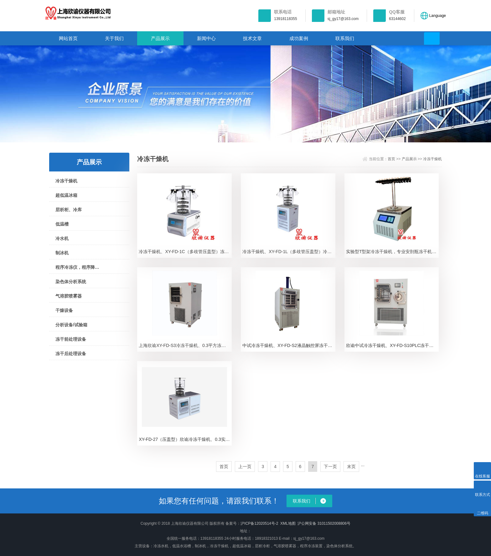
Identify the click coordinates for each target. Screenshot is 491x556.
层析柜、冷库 (68, 209)
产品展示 (160, 38)
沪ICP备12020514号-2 (259, 523)
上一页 (244, 466)
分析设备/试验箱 (71, 324)
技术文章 (252, 38)
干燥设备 (64, 310)
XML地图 (288, 523)
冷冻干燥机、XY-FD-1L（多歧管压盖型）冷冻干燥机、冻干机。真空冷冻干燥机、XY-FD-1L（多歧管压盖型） (288, 251)
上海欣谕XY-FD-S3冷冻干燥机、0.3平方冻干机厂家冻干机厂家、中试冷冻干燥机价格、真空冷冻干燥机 (185, 345)
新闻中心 (206, 38)
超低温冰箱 (66, 195)
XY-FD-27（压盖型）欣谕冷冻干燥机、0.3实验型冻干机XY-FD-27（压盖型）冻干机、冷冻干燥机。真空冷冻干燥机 (185, 439)
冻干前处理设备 (70, 339)
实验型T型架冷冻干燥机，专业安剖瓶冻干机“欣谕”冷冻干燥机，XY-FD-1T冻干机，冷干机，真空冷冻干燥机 (392, 251)
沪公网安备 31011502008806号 (323, 523)
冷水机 (62, 238)
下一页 (330, 466)
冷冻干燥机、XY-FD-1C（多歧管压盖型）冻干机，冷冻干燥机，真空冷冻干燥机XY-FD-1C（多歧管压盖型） (185, 251)
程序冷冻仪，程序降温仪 (77, 267)
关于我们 (114, 38)
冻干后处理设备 (70, 353)
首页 (391, 159)
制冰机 (62, 252)
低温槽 (62, 224)
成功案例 (298, 38)
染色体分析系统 (70, 281)
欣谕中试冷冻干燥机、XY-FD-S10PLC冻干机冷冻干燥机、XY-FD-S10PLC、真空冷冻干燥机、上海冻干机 (392, 345)
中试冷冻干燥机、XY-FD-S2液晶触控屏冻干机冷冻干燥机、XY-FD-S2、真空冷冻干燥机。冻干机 (288, 345)
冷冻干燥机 (66, 180)
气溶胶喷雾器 (68, 295)
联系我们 (344, 38)
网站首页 (68, 38)
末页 (351, 466)
